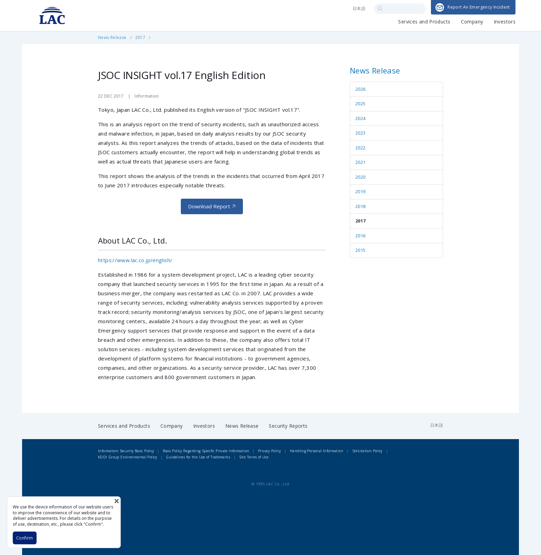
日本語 (359, 8)
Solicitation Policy (367, 450)
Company (472, 22)
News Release (112, 37)
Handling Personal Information (316, 450)
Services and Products (424, 22)
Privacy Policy (269, 450)
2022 (360, 148)
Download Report (209, 206)
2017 (140, 37)
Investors (504, 22)
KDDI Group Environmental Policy (127, 457)
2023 (360, 133)
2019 (360, 191)
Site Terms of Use (253, 457)
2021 (360, 162)
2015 (360, 250)
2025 (360, 103)
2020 (360, 177)
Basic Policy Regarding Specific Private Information (206, 450)
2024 (360, 118)
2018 (360, 206)
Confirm (24, 538)
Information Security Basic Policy (126, 450)
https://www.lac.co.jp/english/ (135, 260)
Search (380, 8)
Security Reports (288, 426)
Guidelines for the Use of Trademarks (198, 457)
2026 (360, 89)
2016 (360, 235)
